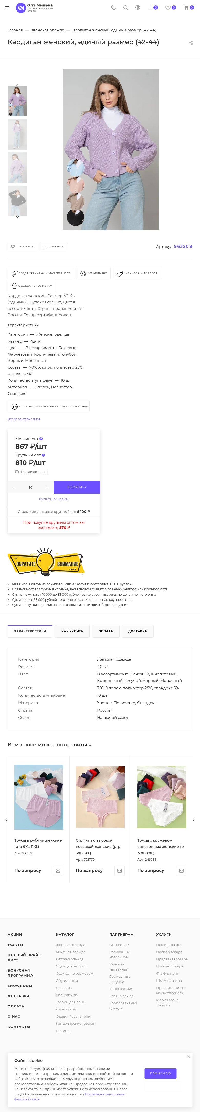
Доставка (137, 631)
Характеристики (30, 631)
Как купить (72, 631)
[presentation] (17, 84)
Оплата (106, 631)
